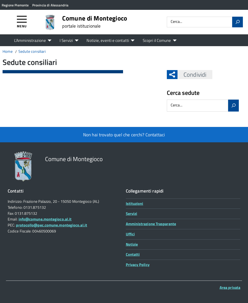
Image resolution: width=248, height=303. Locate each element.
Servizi (131, 213)
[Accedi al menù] (22, 21)
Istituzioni (134, 203)
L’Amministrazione (30, 40)
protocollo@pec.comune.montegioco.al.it (51, 225)
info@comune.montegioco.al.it (45, 219)
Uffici (130, 234)
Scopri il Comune (157, 40)
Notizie (132, 244)
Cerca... (176, 21)
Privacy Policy (138, 265)
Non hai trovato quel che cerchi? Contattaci (124, 134)
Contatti (133, 254)
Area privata (230, 287)
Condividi (192, 74)
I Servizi (66, 40)
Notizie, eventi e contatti (108, 40)
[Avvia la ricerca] (237, 22)
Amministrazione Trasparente (151, 224)
